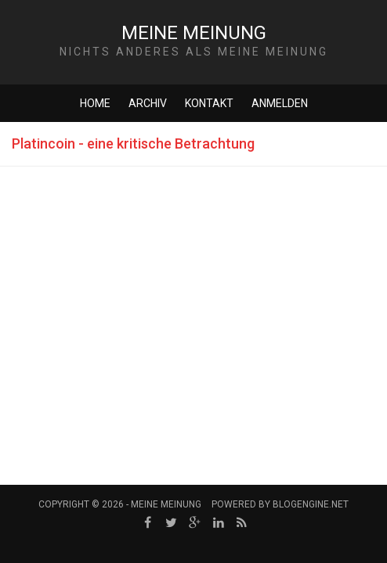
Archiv (147, 103)
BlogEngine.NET (311, 504)
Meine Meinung (193, 33)
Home (95, 103)
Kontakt (209, 103)
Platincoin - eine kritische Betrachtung (133, 143)
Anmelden (279, 103)
